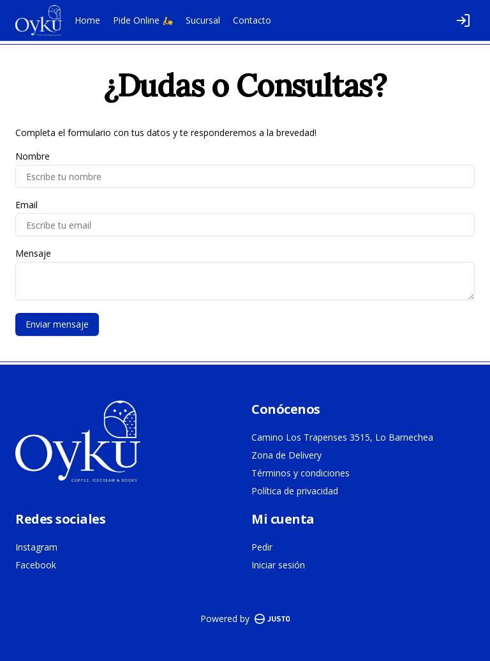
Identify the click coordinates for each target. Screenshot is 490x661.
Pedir (261, 547)
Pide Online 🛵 (143, 20)
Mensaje (33, 253)
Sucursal (203, 20)
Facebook (35, 565)
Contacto (252, 20)
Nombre (32, 156)
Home (87, 20)
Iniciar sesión (278, 565)
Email (26, 205)
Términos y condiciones (300, 473)
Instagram (36, 547)
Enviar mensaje (57, 324)
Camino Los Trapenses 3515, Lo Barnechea (342, 437)
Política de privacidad (294, 491)
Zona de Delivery (286, 455)
